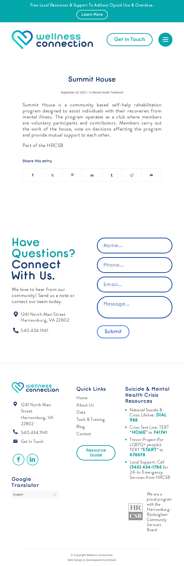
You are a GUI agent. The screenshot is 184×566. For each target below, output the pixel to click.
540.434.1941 (34, 432)
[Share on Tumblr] (112, 175)
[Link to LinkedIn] (32, 459)
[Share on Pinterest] (72, 175)
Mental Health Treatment (107, 92)
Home (82, 398)
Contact (83, 434)
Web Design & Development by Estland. (92, 559)
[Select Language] (35, 494)
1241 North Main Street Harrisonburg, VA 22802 (37, 414)
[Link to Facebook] (18, 459)
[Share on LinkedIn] (92, 175)
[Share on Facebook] (33, 175)
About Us (85, 405)
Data (80, 412)
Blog (80, 426)
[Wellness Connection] (57, 39)
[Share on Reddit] (131, 175)
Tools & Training (90, 419)
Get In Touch (32, 441)
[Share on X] (52, 175)
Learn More (92, 14)
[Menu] (165, 40)
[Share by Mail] (151, 175)
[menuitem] (165, 40)
